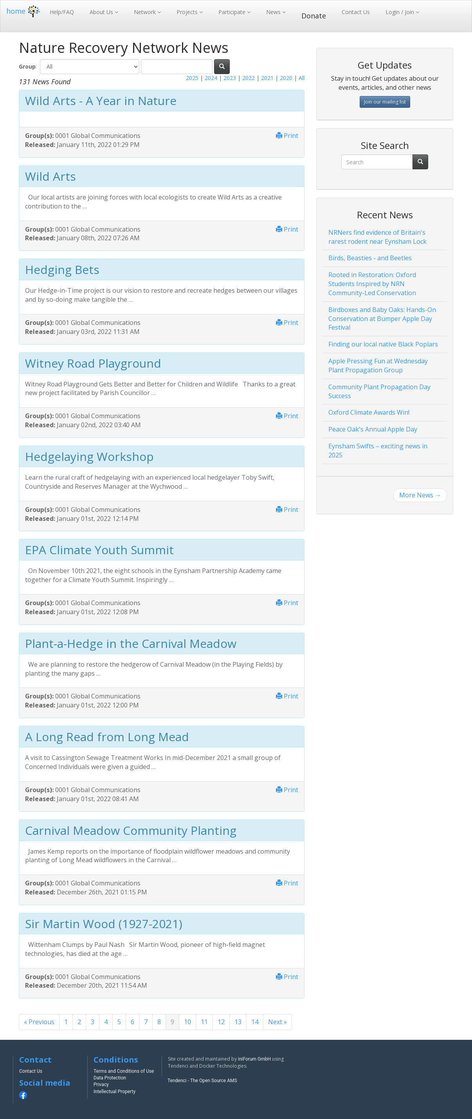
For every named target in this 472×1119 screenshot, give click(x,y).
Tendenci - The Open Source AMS (202, 1080)
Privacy (101, 1084)
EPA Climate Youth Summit (99, 550)
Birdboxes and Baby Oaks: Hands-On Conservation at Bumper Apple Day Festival (382, 318)
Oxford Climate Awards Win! (368, 412)
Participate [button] (232, 12)
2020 (286, 78)
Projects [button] (188, 12)
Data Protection (110, 1077)
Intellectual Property (114, 1091)
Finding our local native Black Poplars (383, 344)
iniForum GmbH (254, 1059)
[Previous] (39, 1022)
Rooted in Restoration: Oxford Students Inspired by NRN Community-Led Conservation (372, 283)
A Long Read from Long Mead (107, 737)
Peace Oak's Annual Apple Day (372, 429)
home (24, 11)
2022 (248, 78)
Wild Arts (50, 176)
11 (204, 1021)
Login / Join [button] (401, 12)
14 (254, 1021)
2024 (211, 78)
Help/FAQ (62, 12)
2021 (267, 78)
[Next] (277, 1022)
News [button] (274, 12)
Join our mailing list (385, 101)
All (301, 78)
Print (287, 135)
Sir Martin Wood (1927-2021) (103, 924)
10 (187, 1021)
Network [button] (145, 12)
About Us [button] (102, 12)
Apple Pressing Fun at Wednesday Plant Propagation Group (378, 365)
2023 (229, 78)
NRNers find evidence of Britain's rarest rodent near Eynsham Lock (377, 237)
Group (27, 66)
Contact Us (356, 12)
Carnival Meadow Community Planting (130, 830)
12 (221, 1021)
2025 (192, 78)
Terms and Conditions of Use (124, 1071)
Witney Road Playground (93, 363)
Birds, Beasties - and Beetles (370, 258)
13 (237, 1021)
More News (420, 495)
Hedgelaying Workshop (89, 456)
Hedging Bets (62, 269)
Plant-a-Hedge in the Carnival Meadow (130, 643)
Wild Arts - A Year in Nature (101, 100)
